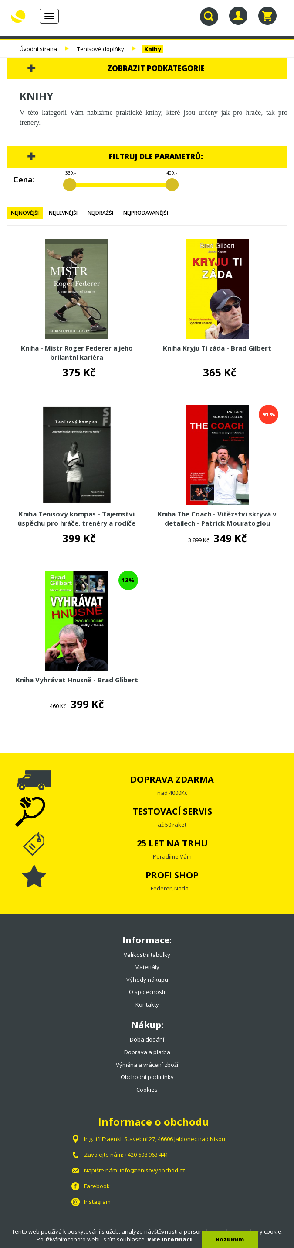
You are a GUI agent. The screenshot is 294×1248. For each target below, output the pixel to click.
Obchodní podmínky (147, 1077)
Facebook (97, 1186)
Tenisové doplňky (100, 49)
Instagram (97, 1202)
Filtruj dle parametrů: (156, 156)
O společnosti (147, 992)
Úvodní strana (38, 49)
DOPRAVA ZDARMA (172, 779)
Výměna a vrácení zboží (147, 1065)
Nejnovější (25, 213)
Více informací (169, 1239)
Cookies (147, 1089)
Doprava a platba (147, 1052)
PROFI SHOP (172, 875)
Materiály (147, 967)
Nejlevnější (63, 213)
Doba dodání (147, 1039)
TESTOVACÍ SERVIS (172, 811)
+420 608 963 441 (146, 1155)
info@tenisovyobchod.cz (152, 1170)
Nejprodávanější (145, 213)
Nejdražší (100, 213)
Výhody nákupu (147, 979)
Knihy (152, 49)
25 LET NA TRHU (172, 843)
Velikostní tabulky (147, 955)
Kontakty (147, 1004)
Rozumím (230, 1239)
